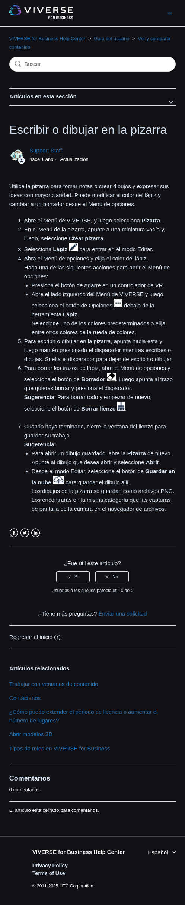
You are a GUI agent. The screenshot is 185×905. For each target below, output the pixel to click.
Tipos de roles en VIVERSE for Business (59, 748)
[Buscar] (92, 64)
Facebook (14, 533)
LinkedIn (35, 533)
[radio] (73, 576)
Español (158, 852)
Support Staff (45, 150)
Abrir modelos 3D (30, 734)
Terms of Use (48, 873)
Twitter (24, 533)
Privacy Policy (50, 865)
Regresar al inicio (34, 637)
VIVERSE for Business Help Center (47, 38)
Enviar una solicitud (122, 613)
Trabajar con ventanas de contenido (53, 684)
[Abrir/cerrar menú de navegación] (169, 13)
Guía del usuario (111, 38)
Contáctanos (25, 698)
